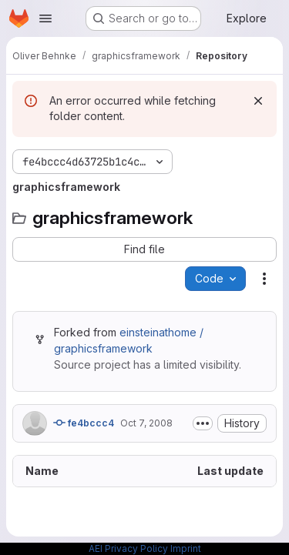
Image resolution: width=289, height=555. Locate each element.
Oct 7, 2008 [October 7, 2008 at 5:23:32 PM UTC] (146, 423)
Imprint (185, 548)
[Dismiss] (258, 101)
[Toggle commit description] (203, 423)
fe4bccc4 (83, 422)
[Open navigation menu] (45, 18)
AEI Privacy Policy (128, 548)
